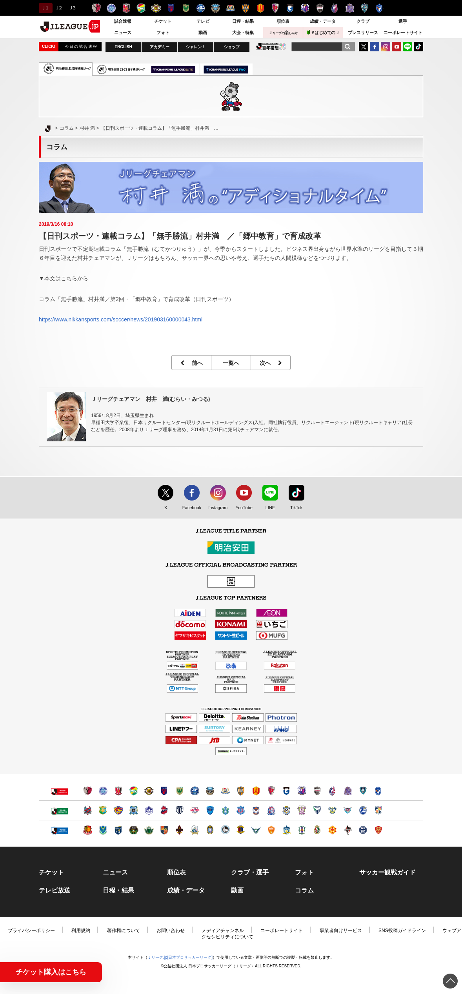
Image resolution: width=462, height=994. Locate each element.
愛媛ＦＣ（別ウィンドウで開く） (302, 830)
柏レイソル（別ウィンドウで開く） (149, 791)
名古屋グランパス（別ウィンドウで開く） (256, 791)
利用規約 (80, 930)
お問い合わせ (170, 930)
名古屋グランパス (260, 8)
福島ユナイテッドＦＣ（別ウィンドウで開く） (88, 830)
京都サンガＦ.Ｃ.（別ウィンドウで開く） (271, 791)
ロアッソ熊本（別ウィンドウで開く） (348, 830)
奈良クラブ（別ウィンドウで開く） (241, 830)
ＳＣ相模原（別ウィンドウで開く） (133, 830)
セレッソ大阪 (305, 8)
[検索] (347, 46)
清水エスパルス (245, 8)
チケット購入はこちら (51, 972)
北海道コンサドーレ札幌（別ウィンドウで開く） (88, 810)
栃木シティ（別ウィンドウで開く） (179, 810)
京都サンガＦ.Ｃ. (275, 8)
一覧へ (231, 363)
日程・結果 (243, 21)
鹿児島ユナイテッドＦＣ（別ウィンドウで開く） (363, 830)
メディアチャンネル (223, 930)
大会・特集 (243, 32)
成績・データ (323, 21)
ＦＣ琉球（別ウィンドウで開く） (378, 830)
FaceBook (374, 46)
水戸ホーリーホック (111, 8)
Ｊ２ (58, 8)
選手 (402, 21)
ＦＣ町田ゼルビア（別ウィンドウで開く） (195, 791)
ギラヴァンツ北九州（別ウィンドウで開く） (332, 830)
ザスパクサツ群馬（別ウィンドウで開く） (118, 830)
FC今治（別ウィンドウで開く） (332, 810)
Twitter (363, 46)
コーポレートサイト (403, 32)
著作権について (123, 930)
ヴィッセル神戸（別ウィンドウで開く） (317, 791)
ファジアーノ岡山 (335, 8)
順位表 (282, 21)
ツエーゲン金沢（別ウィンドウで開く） (179, 830)
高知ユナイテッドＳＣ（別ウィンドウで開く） (317, 830)
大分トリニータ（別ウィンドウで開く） (363, 810)
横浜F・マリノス (230, 8)
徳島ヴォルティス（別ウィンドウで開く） (317, 810)
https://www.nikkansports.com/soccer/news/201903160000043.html (120, 319)
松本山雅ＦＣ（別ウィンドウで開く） (149, 830)
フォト (162, 32)
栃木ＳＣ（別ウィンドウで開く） (103, 830)
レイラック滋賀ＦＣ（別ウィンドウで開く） (210, 830)
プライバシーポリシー (31, 930)
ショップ (232, 47)
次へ (271, 363)
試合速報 (122, 21)
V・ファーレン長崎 (379, 8)
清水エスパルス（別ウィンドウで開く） (241, 791)
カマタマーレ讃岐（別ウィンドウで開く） (286, 830)
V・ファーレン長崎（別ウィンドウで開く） (378, 791)
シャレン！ (196, 47)
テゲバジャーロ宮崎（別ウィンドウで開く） (378, 810)
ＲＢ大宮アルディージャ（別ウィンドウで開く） (195, 810)
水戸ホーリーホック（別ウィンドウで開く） (103, 791)
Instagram (385, 46)
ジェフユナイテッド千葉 (141, 8)
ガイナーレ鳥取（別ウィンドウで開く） (256, 830)
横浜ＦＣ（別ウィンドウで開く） (210, 810)
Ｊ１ (44, 8)
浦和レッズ (126, 8)
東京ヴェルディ (186, 8)
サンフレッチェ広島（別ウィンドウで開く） (348, 791)
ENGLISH (123, 47)
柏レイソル (156, 8)
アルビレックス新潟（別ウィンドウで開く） (256, 810)
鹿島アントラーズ (96, 8)
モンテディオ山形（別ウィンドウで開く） (149, 810)
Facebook (190, 508)
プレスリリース (363, 32)
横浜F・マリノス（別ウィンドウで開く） (225, 791)
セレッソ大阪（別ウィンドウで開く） (302, 791)
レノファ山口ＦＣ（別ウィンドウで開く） (271, 830)
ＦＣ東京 (171, 8)
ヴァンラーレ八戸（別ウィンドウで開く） (103, 810)
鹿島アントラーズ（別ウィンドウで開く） (88, 791)
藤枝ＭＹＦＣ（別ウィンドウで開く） (302, 810)
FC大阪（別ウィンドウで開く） (225, 830)
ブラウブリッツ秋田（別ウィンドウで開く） (133, 810)
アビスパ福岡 (364, 8)
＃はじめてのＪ (323, 32)
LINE (407, 46)
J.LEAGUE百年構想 (271, 46)
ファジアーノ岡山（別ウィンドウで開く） (332, 791)
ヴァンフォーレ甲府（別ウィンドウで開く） (241, 810)
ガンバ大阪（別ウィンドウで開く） (286, 791)
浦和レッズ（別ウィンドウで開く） (118, 791)
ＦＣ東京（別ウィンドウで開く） (164, 791)
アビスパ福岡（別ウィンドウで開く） (363, 791)
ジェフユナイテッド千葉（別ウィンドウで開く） (133, 791)
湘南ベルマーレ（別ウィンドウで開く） (225, 810)
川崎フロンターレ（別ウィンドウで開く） (210, 791)
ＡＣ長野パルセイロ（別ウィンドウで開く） (164, 830)
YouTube (396, 46)
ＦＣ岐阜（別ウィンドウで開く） (195, 830)
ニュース (122, 32)
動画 (202, 32)
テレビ (202, 21)
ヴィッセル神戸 (320, 8)
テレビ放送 (54, 890)
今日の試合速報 (81, 46)
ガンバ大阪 (290, 8)
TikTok (418, 46)
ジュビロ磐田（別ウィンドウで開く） (286, 810)
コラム (304, 890)
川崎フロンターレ (215, 8)
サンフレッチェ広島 (350, 8)
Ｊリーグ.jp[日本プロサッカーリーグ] (180, 957)
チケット (162, 21)
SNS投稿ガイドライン (402, 930)
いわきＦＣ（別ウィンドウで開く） (164, 810)
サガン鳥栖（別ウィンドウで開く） (348, 810)
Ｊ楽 (282, 32)
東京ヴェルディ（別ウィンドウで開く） (179, 791)
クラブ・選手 (250, 872)
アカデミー (159, 47)
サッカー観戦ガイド (387, 872)
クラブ (363, 21)
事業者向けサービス (341, 930)
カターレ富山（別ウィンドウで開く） (271, 810)
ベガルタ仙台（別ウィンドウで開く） (118, 810)
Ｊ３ (72, 8)
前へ (191, 363)
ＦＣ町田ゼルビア (201, 8)
